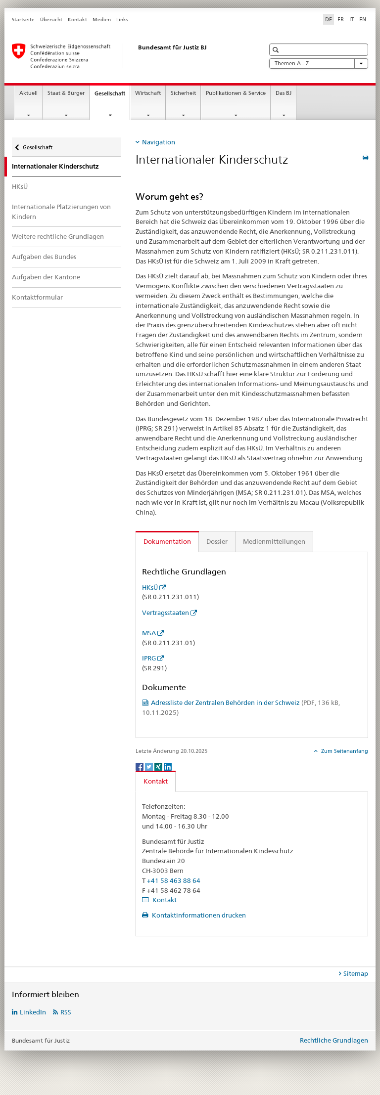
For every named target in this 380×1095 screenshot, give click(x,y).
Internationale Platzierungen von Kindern (61, 211)
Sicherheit (183, 93)
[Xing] (159, 766)
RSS (65, 1012)
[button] (277, 49)
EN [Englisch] (362, 19)
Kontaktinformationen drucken (198, 915)
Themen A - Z (319, 63)
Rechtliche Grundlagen (334, 1040)
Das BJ (283, 93)
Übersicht (51, 19)
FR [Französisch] (340, 19)
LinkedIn (33, 1012)
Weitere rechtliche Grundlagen (58, 236)
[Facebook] (140, 766)
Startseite (23, 19)
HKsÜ (20, 186)
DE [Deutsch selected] (328, 19)
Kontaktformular (37, 297)
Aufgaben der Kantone (46, 277)
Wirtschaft (148, 93)
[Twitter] (149, 766)
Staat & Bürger (66, 93)
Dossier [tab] (217, 541)
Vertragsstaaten (165, 612)
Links (122, 19)
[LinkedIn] (168, 766)
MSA (149, 633)
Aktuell (28, 93)
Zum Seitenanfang (344, 750)
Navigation (158, 142)
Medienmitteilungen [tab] (274, 541)
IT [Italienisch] (351, 19)
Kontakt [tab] (155, 781)
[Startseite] (128, 56)
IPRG (149, 658)
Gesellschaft (112, 96)
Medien (102, 19)
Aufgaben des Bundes (44, 257)
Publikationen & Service (236, 93)
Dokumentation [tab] (167, 541)
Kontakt (77, 19)
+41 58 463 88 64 (173, 880)
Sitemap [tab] (355, 973)
